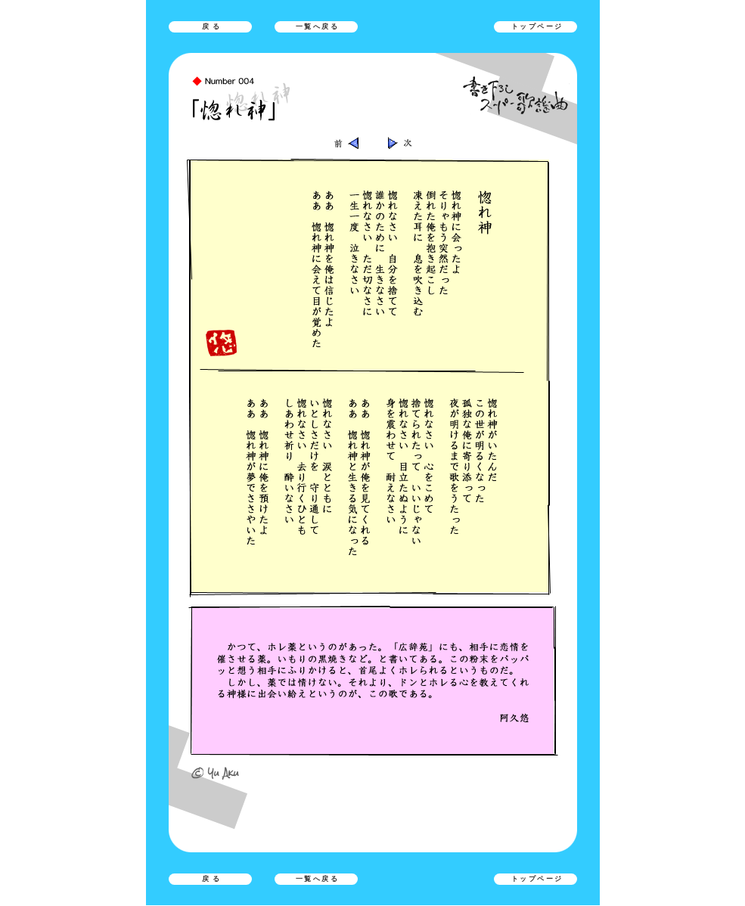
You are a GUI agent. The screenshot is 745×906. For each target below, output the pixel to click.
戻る (212, 26)
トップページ (537, 26)
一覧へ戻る (318, 26)
